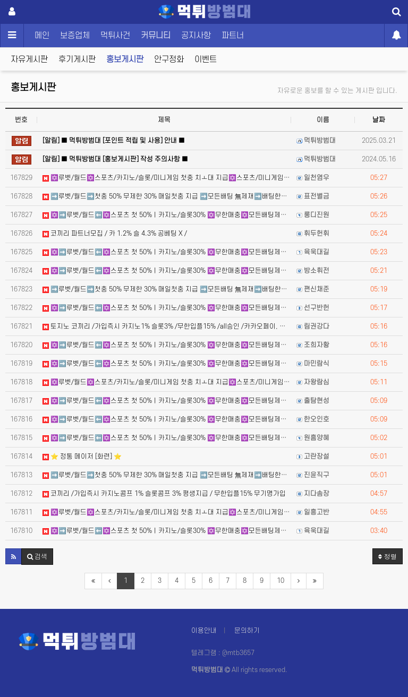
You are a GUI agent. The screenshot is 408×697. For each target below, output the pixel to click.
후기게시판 (77, 59)
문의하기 (247, 630)
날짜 (378, 120)
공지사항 (196, 35)
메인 (42, 35)
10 (280, 580)
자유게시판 (29, 59)
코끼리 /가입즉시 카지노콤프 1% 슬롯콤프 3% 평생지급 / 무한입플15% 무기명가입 (164, 493)
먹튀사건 (115, 35)
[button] (13, 556)
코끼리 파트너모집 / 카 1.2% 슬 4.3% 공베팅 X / (114, 233)
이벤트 (205, 59)
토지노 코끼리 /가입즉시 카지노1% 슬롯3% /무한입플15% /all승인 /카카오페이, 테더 (166, 326)
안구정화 (169, 59)
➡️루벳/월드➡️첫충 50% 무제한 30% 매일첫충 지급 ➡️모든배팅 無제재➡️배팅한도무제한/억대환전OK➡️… (166, 196)
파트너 (233, 35)
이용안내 (204, 630)
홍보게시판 (124, 59)
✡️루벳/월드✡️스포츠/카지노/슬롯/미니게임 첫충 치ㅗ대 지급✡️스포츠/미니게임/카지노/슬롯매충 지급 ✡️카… (166, 178)
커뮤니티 (156, 35)
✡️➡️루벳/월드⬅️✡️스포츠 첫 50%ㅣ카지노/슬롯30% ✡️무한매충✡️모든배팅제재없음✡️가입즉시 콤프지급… (166, 215)
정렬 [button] (387, 556)
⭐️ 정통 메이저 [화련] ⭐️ (82, 456)
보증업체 (75, 35)
